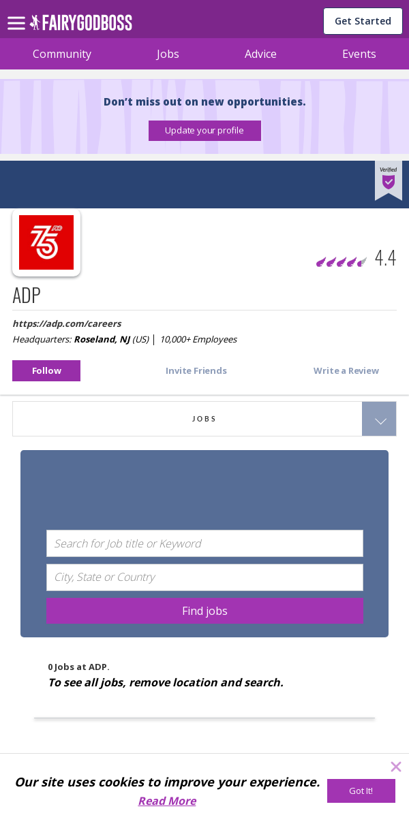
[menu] (18, 12)
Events (359, 53)
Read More (167, 800)
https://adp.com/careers (66, 323)
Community (62, 53)
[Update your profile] (205, 131)
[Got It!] (361, 791)
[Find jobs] (204, 611)
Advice (261, 53)
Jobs (168, 53)
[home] (80, 26)
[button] (205, 131)
